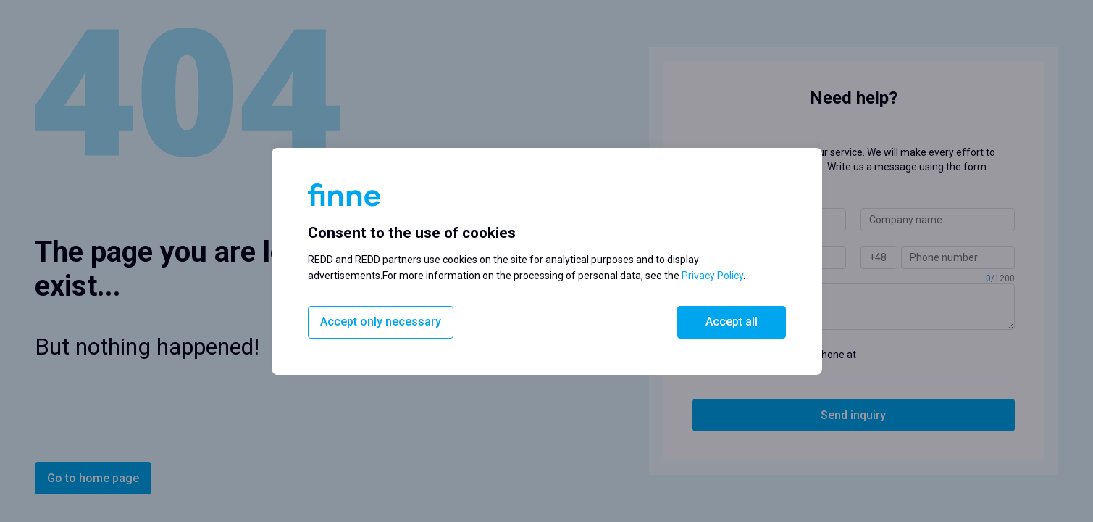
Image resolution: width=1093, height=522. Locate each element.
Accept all (731, 321)
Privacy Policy (712, 275)
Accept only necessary (380, 321)
